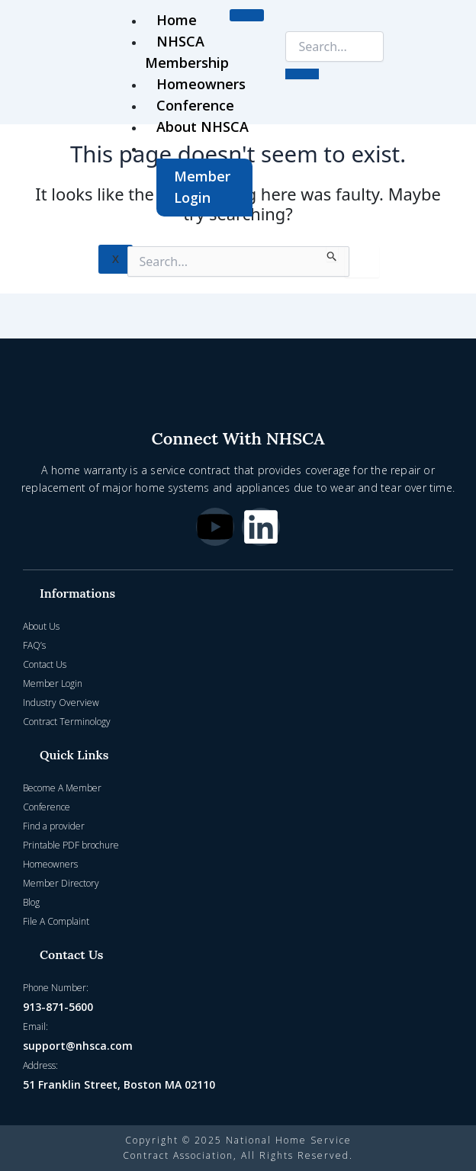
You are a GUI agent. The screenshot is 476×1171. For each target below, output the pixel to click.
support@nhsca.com (78, 1045)
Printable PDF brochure (71, 845)
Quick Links (74, 754)
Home (176, 20)
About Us (41, 626)
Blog (31, 902)
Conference (195, 105)
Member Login (202, 187)
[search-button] (302, 74)
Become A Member (62, 787)
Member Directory (61, 883)
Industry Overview (61, 702)
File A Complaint (56, 921)
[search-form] (334, 46)
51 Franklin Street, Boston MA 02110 (119, 1084)
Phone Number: (55, 987)
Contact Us (44, 664)
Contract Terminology (67, 721)
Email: (35, 1026)
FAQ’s (34, 645)
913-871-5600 (58, 1006)
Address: (40, 1065)
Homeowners (201, 84)
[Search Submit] (332, 253)
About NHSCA (202, 126)
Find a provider (54, 826)
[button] (238, 593)
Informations (77, 593)
